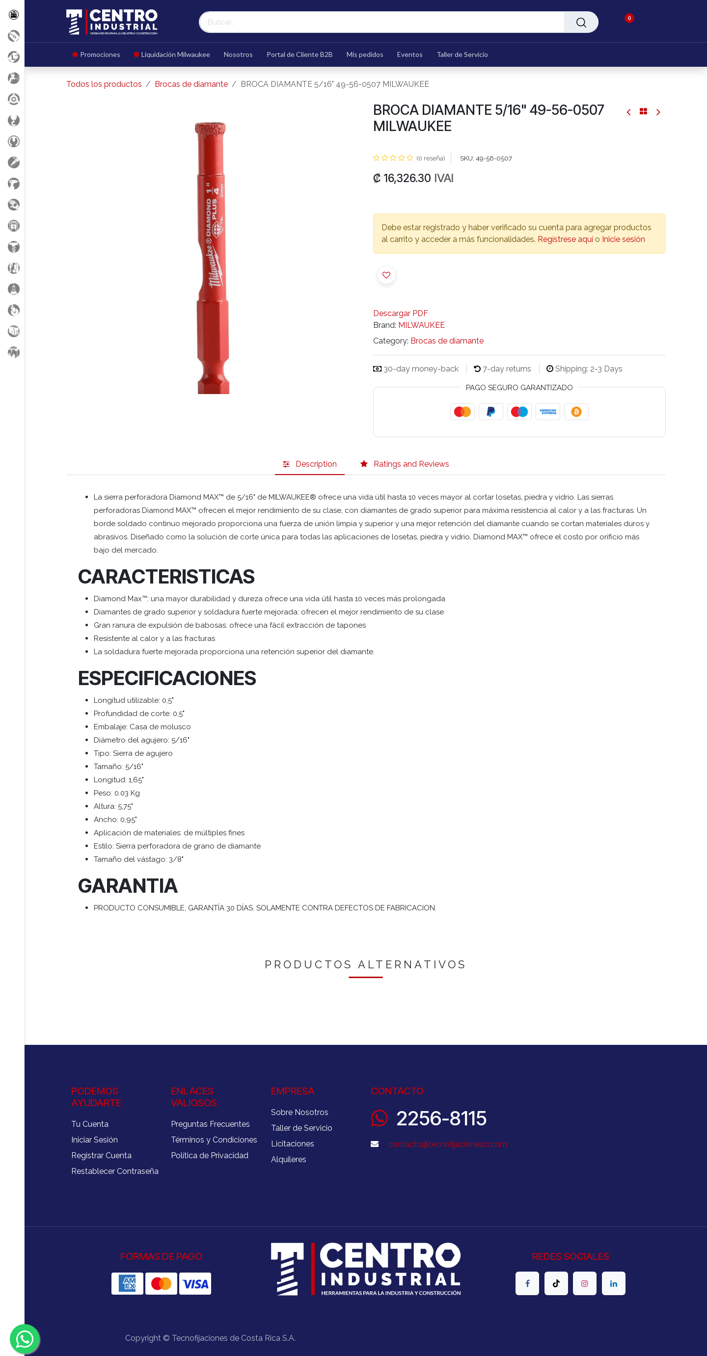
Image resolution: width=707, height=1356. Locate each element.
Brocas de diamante (191, 84)
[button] (386, 275)
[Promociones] (12, 35)
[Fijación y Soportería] (12, 246)
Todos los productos (104, 84)
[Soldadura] (12, 331)
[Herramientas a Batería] (12, 183)
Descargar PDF (400, 313)
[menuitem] (100, 55)
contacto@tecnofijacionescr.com (447, 1144)
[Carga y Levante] (12, 120)
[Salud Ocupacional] (12, 204)
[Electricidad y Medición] (12, 225)
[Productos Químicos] (12, 288)
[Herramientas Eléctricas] (12, 162)
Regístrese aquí (565, 239)
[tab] (310, 464)
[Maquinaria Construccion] (12, 352)
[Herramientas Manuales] (12, 141)
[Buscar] (581, 22)
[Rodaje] (12, 309)
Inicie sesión (623, 239)
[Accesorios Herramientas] (12, 98)
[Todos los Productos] (12, 14)
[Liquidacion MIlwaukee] (12, 56)
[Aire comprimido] (12, 77)
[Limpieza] (12, 267)
